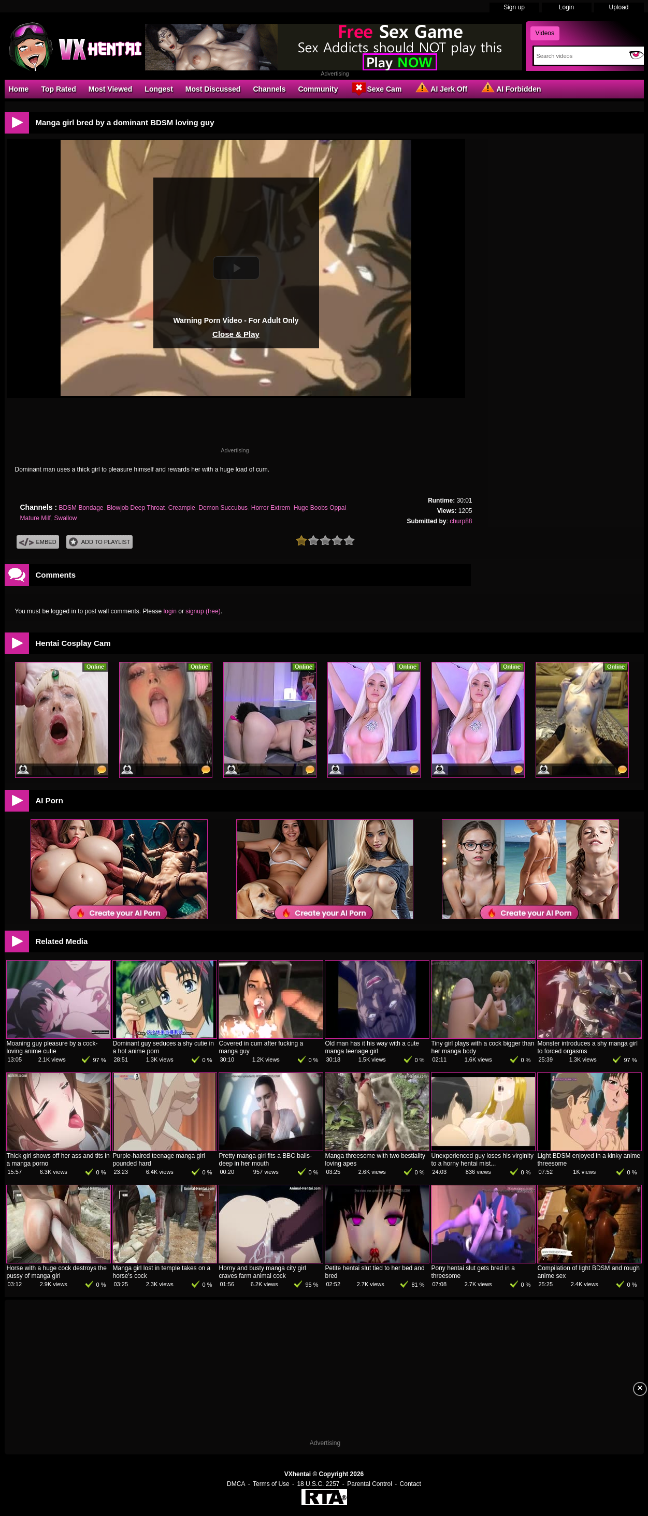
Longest (158, 89)
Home (19, 89)
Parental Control (369, 1484)
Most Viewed (111, 89)
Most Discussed (213, 89)
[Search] (579, 56)
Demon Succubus (223, 507)
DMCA (236, 1484)
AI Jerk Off (440, 88)
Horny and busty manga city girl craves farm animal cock (262, 1271)
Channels (269, 89)
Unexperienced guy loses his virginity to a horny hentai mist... (482, 1159)
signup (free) (202, 611)
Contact (410, 1484)
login (170, 611)
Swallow (65, 518)
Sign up (514, 7)
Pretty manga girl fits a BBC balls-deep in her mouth (265, 1159)
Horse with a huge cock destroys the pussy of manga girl (57, 1271)
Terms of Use (271, 1484)
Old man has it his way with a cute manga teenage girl (372, 1047)
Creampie (181, 507)
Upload (618, 7)
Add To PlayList (100, 542)
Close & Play (236, 334)
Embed (37, 542)
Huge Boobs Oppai (320, 507)
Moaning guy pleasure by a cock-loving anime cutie (52, 1047)
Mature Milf (35, 518)
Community (318, 89)
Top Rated (58, 89)
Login (566, 7)
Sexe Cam (375, 88)
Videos (545, 33)
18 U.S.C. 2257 (318, 1484)
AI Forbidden (510, 88)
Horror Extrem (270, 507)
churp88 (461, 521)
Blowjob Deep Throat (136, 507)
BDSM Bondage (81, 507)
